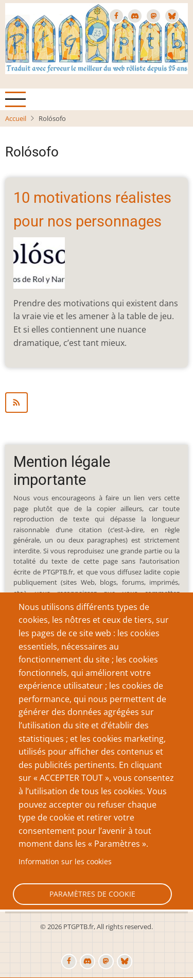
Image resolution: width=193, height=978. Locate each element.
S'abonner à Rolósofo (96, 402)
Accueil (15, 118)
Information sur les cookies (65, 861)
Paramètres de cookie (92, 894)
